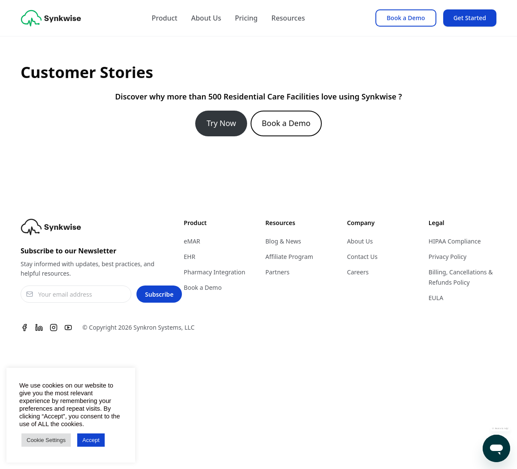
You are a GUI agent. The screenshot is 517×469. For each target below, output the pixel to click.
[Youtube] (68, 327)
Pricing (246, 18)
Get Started (470, 18)
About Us (206, 18)
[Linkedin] (39, 327)
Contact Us (362, 257)
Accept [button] (91, 440)
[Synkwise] (51, 18)
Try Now (221, 123)
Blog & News (283, 241)
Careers (358, 272)
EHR (189, 257)
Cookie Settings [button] (46, 440)
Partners (277, 272)
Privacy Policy (447, 257)
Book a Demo (406, 18)
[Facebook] (24, 327)
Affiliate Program (289, 257)
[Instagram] (53, 327)
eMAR (192, 241)
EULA (436, 298)
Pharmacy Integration (214, 272)
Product (165, 18)
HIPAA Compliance (455, 241)
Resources (288, 18)
